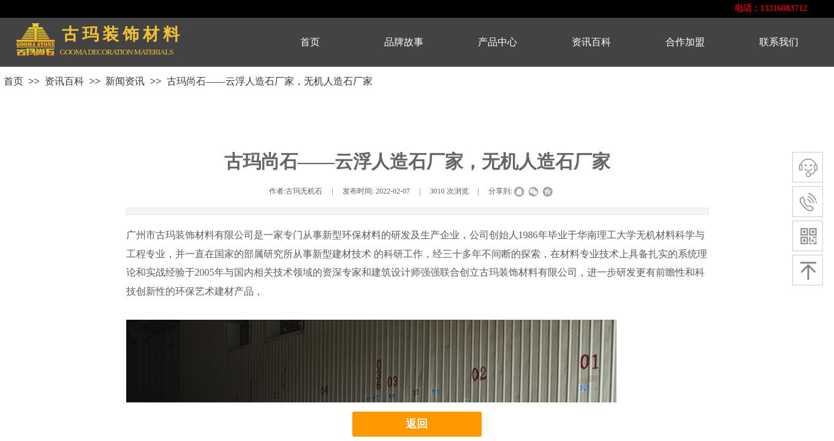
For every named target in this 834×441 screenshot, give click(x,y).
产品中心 (497, 42)
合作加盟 (685, 42)
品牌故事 (403, 42)
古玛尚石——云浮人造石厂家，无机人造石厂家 (270, 81)
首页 (310, 42)
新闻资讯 (125, 81)
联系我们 (778, 42)
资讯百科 (591, 42)
